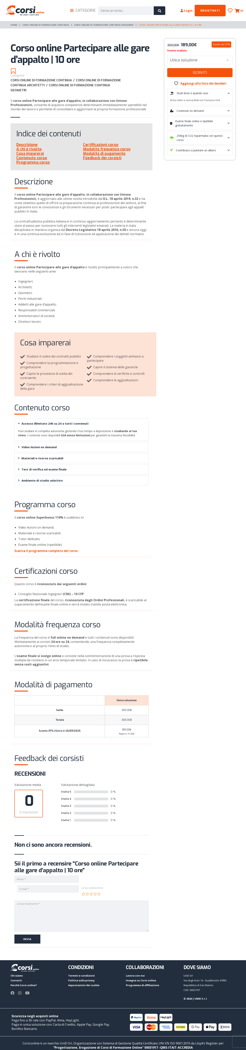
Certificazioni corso (100, 144)
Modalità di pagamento (104, 153)
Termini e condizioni (81, 975)
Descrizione (26, 144)
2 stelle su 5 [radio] (87, 894)
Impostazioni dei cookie (83, 985)
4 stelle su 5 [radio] (95, 894)
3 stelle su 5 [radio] (91, 894)
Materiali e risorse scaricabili (40, 458)
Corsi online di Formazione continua (45, 24)
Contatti (16, 980)
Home (14, 24)
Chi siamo (17, 975)
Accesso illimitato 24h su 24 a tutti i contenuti (53, 423)
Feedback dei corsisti (102, 158)
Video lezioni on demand (37, 447)
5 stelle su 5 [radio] (99, 894)
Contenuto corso (31, 158)
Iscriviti (200, 72)
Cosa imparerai (30, 153)
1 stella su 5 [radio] (83, 894)
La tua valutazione (92, 887)
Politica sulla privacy (81, 980)
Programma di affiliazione (142, 985)
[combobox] (200, 60)
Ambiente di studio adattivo (40, 480)
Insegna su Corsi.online (141, 980)
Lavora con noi (135, 975)
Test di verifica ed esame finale (42, 469)
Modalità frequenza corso (106, 149)
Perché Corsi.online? (24, 985)
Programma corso (33, 162)
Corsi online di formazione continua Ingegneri (104, 24)
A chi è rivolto (29, 149)
